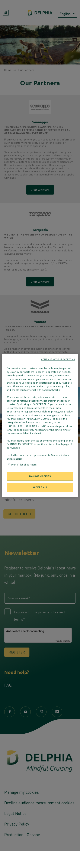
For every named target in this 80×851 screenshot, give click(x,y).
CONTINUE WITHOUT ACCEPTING (58, 359)
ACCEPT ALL (40, 487)
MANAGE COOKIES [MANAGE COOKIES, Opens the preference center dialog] (40, 476)
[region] (40, 425)
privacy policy (14, 458)
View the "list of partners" (23, 464)
